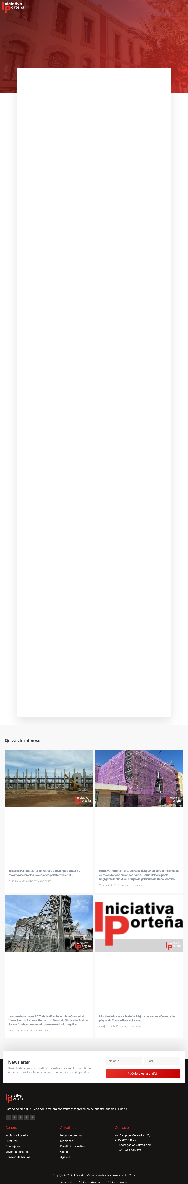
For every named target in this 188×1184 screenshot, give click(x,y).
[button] (183, 8)
